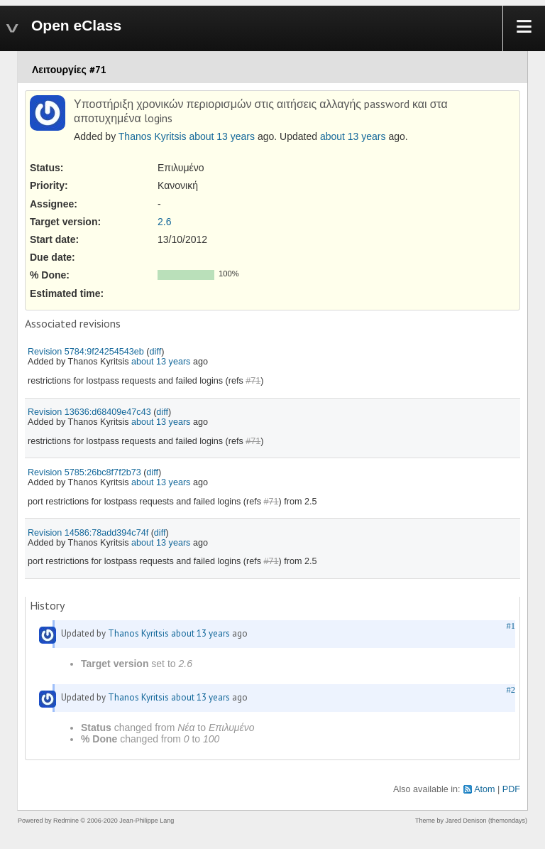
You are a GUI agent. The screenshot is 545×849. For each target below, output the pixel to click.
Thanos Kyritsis (153, 136)
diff (156, 352)
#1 (510, 626)
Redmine (66, 820)
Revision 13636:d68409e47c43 (89, 412)
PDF (511, 789)
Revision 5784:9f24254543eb (86, 352)
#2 (510, 690)
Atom (484, 789)
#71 (253, 381)
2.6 (164, 221)
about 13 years (222, 136)
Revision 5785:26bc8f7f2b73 (84, 472)
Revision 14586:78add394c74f (88, 533)
